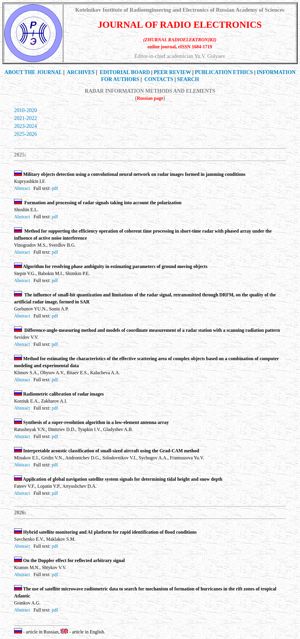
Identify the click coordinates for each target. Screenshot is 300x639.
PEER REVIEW (172, 72)
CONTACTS (158, 79)
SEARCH (188, 79)
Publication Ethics (224, 72)
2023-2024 (25, 126)
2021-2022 (25, 118)
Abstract (22, 188)
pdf (55, 188)
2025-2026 (25, 134)
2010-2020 (25, 110)
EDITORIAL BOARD (125, 72)
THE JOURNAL (33, 72)
